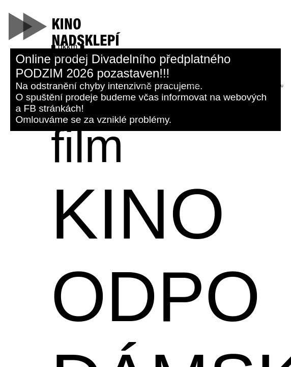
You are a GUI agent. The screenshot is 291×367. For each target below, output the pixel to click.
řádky (174, 86)
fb (86, 57)
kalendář (200, 86)
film (87, 146)
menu (278, 86)
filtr (226, 86)
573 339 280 (66, 57)
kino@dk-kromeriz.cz (76, 51)
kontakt (252, 86)
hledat (148, 86)
